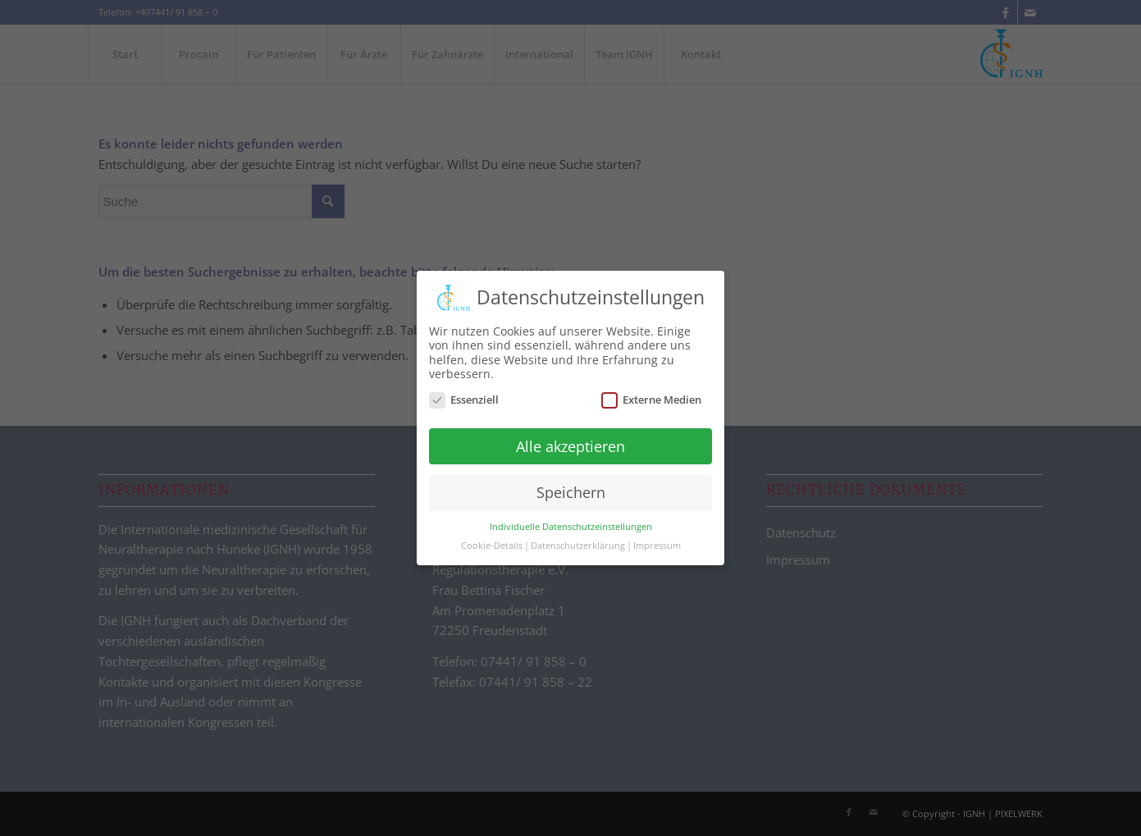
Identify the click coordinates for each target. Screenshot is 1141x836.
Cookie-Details (492, 537)
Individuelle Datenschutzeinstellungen (571, 518)
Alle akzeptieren (570, 437)
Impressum (657, 537)
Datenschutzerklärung (578, 537)
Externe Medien (651, 391)
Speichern (570, 484)
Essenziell (464, 391)
